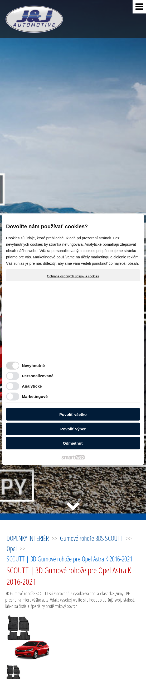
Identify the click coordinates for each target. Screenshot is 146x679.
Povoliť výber (73, 428)
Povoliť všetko (73, 414)
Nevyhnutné (33, 365)
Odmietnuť (73, 443)
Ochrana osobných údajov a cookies (73, 276)
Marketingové (35, 396)
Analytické (32, 386)
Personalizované (37, 375)
